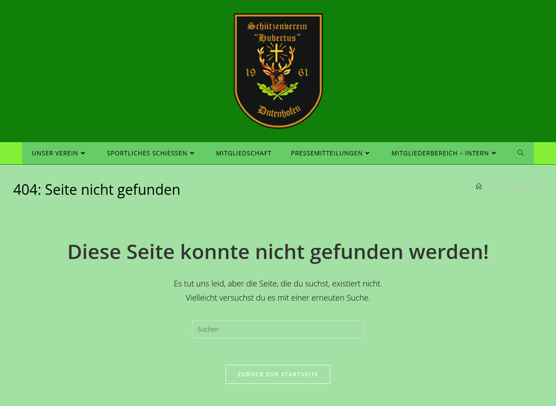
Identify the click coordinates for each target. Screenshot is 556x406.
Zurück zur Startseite (278, 374)
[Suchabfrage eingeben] (278, 329)
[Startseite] (479, 186)
